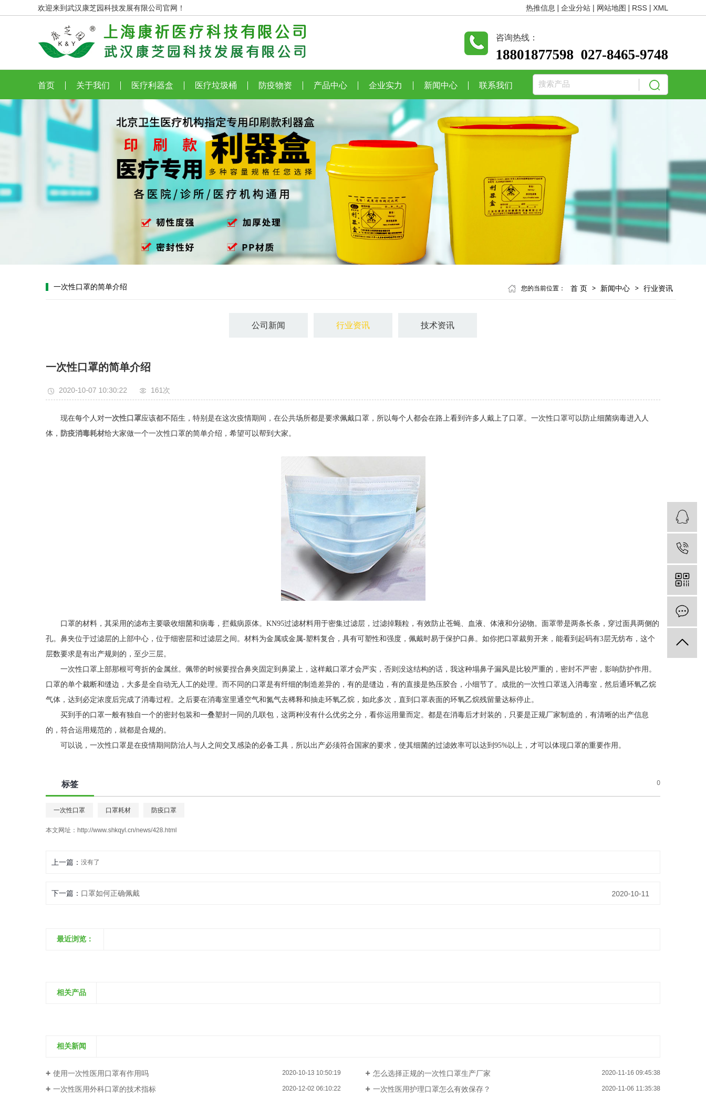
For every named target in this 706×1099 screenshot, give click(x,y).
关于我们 (93, 85)
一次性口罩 (69, 810)
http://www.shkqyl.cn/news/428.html (126, 830)
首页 (46, 85)
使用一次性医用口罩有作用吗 (101, 1073)
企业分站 (575, 8)
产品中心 (330, 85)
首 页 (578, 288)
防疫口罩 (163, 810)
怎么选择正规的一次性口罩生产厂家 (432, 1073)
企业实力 (385, 85)
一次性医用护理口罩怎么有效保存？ (432, 1089)
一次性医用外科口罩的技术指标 (104, 1089)
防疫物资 (275, 85)
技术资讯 (437, 325)
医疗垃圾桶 (216, 85)
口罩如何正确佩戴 (110, 893)
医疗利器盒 (152, 85)
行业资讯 (658, 288)
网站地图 (611, 8)
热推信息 (540, 8)
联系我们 (496, 85)
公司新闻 (268, 325)
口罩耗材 (118, 810)
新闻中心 (441, 85)
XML (660, 8)
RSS (639, 8)
